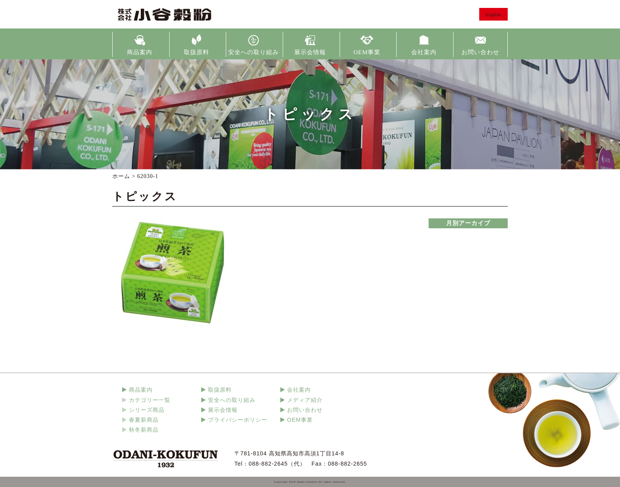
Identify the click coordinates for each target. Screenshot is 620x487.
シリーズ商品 (146, 410)
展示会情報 (310, 52)
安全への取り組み (253, 52)
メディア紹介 (305, 400)
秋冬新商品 (144, 429)
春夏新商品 (144, 420)
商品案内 (139, 52)
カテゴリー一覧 (149, 400)
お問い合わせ (480, 52)
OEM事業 (366, 52)
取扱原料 (196, 52)
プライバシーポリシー (237, 420)
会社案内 (424, 52)
